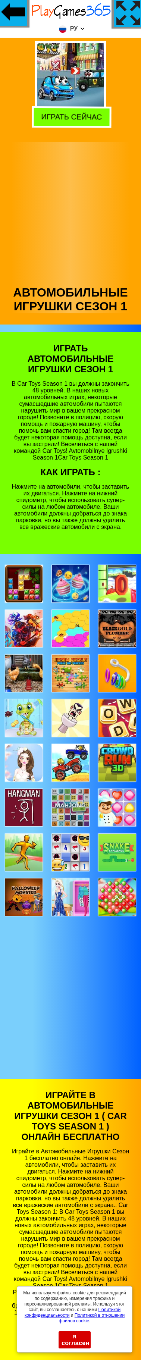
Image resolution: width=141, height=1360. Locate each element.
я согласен (76, 1339)
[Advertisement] (70, 212)
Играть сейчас (69, 116)
